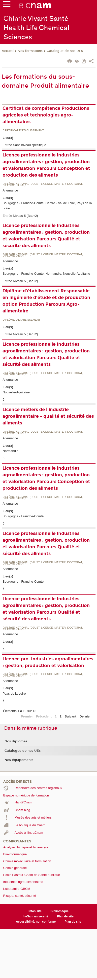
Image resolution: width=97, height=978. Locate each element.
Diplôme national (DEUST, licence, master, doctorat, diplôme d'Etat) (42, 184)
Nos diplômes (15, 741)
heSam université (36, 916)
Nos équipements (18, 760)
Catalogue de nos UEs (65, 51)
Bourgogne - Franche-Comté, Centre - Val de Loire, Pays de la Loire (47, 205)
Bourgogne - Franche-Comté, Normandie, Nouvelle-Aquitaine (46, 273)
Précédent (44, 716)
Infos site (35, 911)
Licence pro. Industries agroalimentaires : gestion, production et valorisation (47, 662)
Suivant (70, 716)
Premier (27, 716)
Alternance (10, 190)
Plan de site (65, 916)
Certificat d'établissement (23, 130)
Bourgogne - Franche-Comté (22, 516)
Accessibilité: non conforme (36, 921)
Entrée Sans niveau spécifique (24, 145)
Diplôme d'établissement (21, 319)
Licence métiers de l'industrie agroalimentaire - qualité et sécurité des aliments (48, 416)
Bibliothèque (60, 911)
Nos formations (30, 51)
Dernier (85, 716)
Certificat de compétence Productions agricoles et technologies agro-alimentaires (45, 115)
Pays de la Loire (14, 693)
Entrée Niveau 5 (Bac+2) (20, 216)
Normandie (10, 451)
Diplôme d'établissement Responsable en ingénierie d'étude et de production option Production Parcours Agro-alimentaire (46, 301)
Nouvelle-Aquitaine (16, 392)
